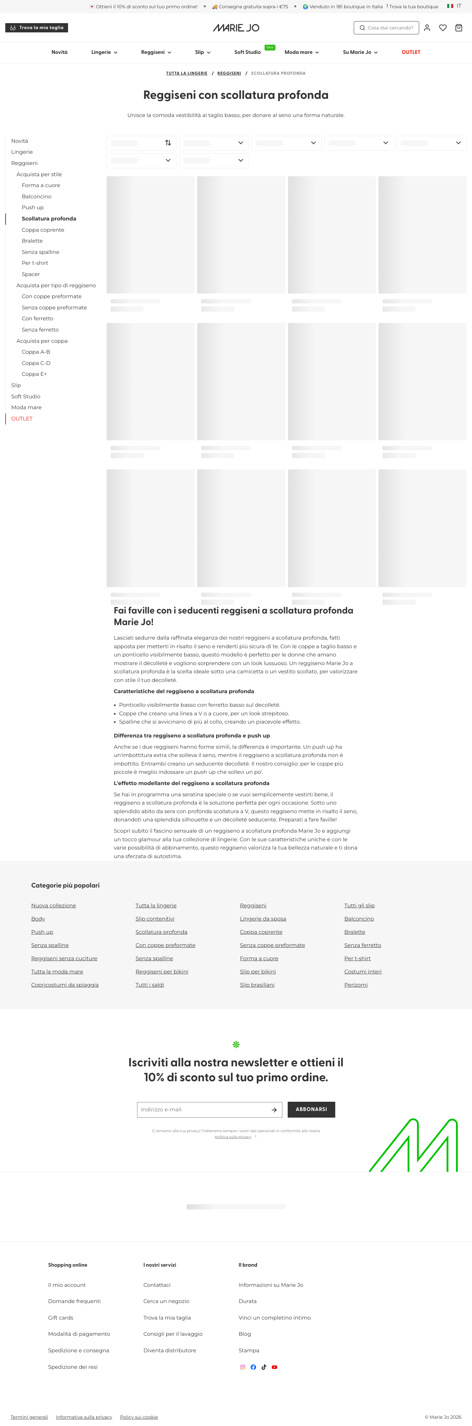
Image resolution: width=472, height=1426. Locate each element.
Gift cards (60, 1318)
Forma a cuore (41, 185)
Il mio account (67, 1285)
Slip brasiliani (257, 985)
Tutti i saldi (150, 985)
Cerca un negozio (166, 1301)
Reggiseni (229, 74)
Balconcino (37, 197)
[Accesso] (427, 27)
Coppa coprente (43, 230)
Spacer (31, 274)
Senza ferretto (40, 330)
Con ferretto (38, 319)
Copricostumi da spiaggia (65, 985)
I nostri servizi (159, 1265)
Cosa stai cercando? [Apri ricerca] (386, 28)
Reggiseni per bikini (162, 972)
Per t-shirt (35, 263)
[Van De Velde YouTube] (274, 1368)
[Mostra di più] (255, 1136)
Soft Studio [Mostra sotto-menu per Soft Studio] (254, 50)
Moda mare (26, 408)
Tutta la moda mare (57, 972)
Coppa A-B (36, 352)
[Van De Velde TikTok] (264, 1368)
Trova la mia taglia (37, 27)
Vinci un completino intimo (275, 1318)
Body (38, 919)
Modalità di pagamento (79, 1334)
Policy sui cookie (139, 1417)
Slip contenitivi (155, 919)
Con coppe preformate (52, 297)
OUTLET (21, 419)
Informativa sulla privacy (84, 1417)
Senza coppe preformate (54, 308)
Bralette (32, 241)
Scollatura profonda (49, 219)
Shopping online (68, 1265)
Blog (245, 1334)
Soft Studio (25, 397)
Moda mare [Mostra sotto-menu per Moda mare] (302, 52)
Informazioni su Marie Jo (271, 1285)
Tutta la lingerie (186, 74)
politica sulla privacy (233, 1136)
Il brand (248, 1265)
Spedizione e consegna (78, 1351)
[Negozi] (410, 6)
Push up (33, 208)
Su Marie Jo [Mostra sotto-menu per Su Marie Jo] (360, 52)
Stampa (249, 1351)
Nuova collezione (53, 906)
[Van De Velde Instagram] (243, 1368)
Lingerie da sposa (263, 919)
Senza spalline (40, 252)
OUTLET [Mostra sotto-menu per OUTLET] (411, 52)
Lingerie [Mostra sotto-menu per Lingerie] (104, 52)
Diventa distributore (169, 1351)
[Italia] (456, 6)
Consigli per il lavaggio (172, 1334)
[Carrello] (459, 27)
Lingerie (22, 152)
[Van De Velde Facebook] (253, 1368)
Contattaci (157, 1285)
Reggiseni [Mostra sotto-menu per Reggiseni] (156, 52)
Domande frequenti (74, 1301)
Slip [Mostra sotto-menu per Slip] (203, 52)
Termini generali (29, 1417)
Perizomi (356, 985)
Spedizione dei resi (73, 1367)
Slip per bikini (258, 972)
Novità (60, 52)
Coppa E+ (34, 374)
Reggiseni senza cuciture (64, 959)
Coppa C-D (36, 363)
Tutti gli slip (360, 906)
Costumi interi (363, 972)
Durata (248, 1301)
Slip (16, 385)
